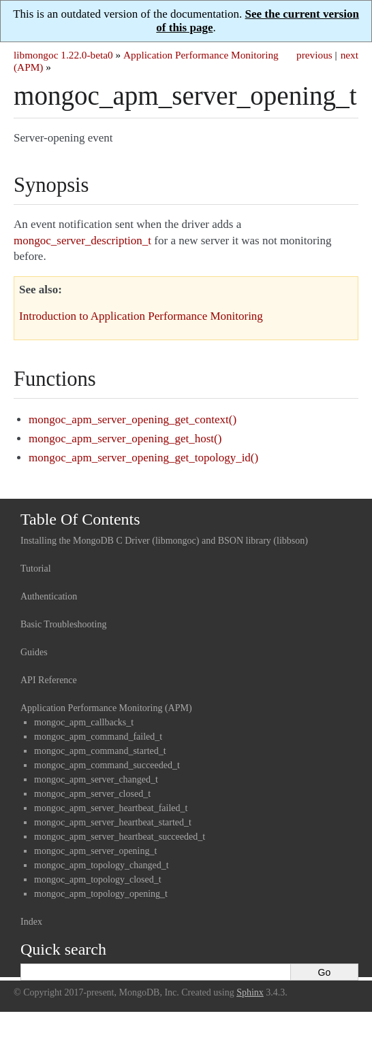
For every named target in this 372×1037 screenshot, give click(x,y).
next (349, 55)
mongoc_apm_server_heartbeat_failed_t (110, 808)
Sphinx (250, 992)
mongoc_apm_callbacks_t (84, 722)
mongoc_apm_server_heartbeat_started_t (112, 822)
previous (314, 55)
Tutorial (35, 568)
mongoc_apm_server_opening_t (95, 851)
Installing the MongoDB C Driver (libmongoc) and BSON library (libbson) (164, 541)
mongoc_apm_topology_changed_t (101, 865)
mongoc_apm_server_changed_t (96, 779)
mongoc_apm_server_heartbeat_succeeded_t (119, 837)
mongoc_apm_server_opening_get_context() (132, 419)
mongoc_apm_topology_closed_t (97, 879)
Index (31, 922)
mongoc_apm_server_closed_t (92, 794)
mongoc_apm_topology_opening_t (101, 894)
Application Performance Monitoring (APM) (106, 708)
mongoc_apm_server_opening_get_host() (125, 438)
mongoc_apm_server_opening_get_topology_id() (143, 457)
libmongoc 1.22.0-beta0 (63, 55)
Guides (34, 652)
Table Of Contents (80, 519)
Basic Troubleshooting (63, 624)
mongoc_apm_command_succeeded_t (107, 765)
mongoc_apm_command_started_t (100, 751)
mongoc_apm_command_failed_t (98, 736)
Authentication (48, 596)
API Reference (48, 680)
